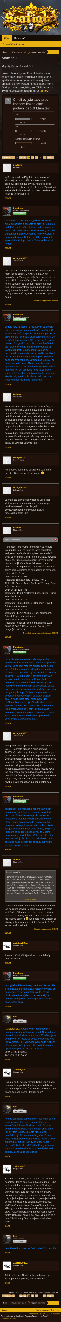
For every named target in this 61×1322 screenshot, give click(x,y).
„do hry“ (44, 90)
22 (21, 157)
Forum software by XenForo (13, 1316)
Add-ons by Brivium (10, 1318)
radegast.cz (19, 457)
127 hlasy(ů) (41, 119)
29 (44, 157)
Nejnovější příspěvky (13, 44)
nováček (17, 165)
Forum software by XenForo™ (36, 1316)
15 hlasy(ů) (42, 131)
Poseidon (18, 208)
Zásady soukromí (53, 1314)
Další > (50, 157)
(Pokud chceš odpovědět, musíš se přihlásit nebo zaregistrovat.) (34, 1292)
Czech (4, 1310)
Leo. (15, 1016)
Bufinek (17, 394)
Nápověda (55, 1310)
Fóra (6, 38)
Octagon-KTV (20, 258)
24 (29, 157)
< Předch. (6, 157)
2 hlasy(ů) (42, 143)
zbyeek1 (17, 859)
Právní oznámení (43, 1310)
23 (25, 157)
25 (33, 157)
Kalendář (19, 38)
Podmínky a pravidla (37, 1314)
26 (37, 157)
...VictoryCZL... (20, 943)
